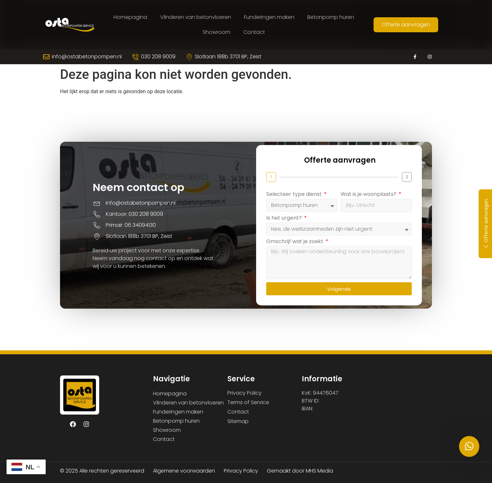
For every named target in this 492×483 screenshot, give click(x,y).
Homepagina (130, 17)
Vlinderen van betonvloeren (195, 17)
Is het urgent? (293, 222)
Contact (254, 32)
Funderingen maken (269, 17)
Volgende (348, 292)
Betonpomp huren (330, 17)
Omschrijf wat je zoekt (304, 246)
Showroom (216, 32)
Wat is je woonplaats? (378, 199)
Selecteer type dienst (303, 199)
